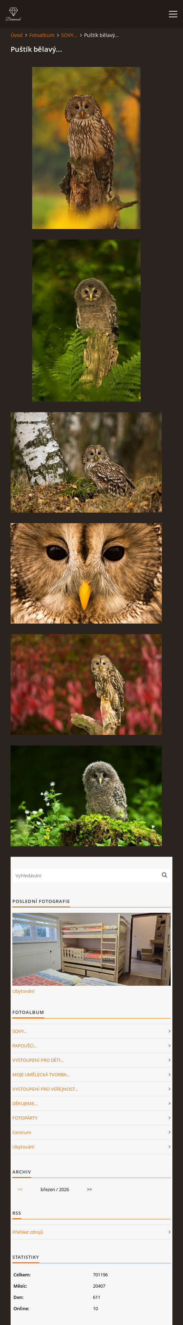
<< (20, 1189)
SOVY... (69, 35)
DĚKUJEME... (24, 1103)
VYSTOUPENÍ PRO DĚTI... (38, 1060)
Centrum (21, 1132)
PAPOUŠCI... (24, 1045)
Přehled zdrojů (27, 1232)
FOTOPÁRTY (24, 1118)
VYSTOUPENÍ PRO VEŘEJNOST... (45, 1089)
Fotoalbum (41, 35)
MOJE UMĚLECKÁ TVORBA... (41, 1074)
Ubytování (23, 991)
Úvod (17, 35)
